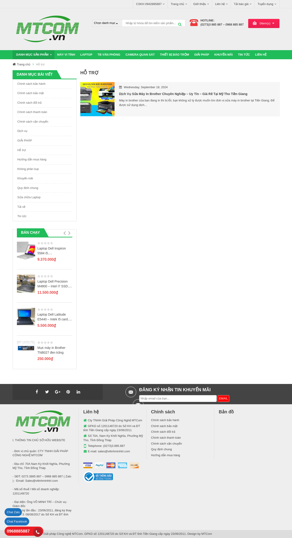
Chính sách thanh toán (32, 112)
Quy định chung (27, 188)
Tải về (21, 207)
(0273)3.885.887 (114, 446)
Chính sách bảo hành (31, 83)
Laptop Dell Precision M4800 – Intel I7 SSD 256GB (52, 286)
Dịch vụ (22, 131)
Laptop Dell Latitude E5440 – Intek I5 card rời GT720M (52, 319)
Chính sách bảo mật (30, 93)
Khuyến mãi (25, 178)
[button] (64, 233)
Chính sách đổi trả (29, 102)
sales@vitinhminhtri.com (114, 451)
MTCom (206, 533)
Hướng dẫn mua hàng (31, 159)
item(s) (265, 23)
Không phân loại (28, 169)
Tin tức (21, 216)
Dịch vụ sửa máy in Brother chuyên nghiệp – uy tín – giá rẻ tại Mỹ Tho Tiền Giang (183, 94)
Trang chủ (23, 64)
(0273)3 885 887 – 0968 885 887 (222, 24)
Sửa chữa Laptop (29, 197)
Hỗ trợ (21, 150)
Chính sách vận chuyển (32, 121)
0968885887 (18, 531)
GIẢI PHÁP (24, 140)
